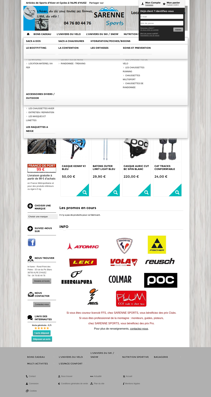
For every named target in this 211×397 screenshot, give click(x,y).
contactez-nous (139, 328)
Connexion (149, 5)
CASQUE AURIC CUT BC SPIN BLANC (136, 167)
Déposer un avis (41, 339)
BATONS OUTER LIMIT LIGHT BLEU (104, 167)
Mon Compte (153, 2)
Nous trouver (66, 376)
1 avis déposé (42, 333)
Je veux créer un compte (149, 30)
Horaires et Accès (42, 281)
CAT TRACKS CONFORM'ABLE (164, 167)
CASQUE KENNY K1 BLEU (74, 167)
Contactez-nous (42, 304)
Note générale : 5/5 (41, 325)
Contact (32, 376)
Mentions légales (132, 383)
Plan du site (99, 383)
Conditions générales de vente (74, 383)
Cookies (33, 391)
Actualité (98, 376)
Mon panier (173, 2)
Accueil (129, 376)
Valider (178, 29)
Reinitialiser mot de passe (149, 35)
